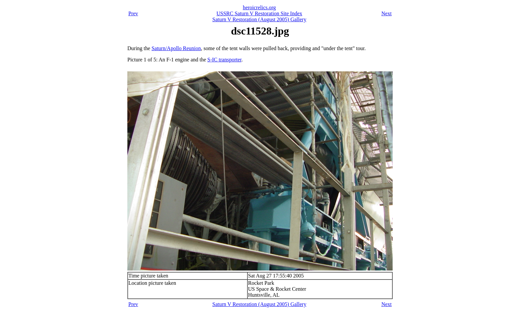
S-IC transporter (224, 59)
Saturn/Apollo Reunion (176, 48)
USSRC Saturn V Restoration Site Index (259, 13)
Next (386, 13)
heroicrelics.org (259, 7)
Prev (133, 13)
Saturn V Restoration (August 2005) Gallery (259, 19)
